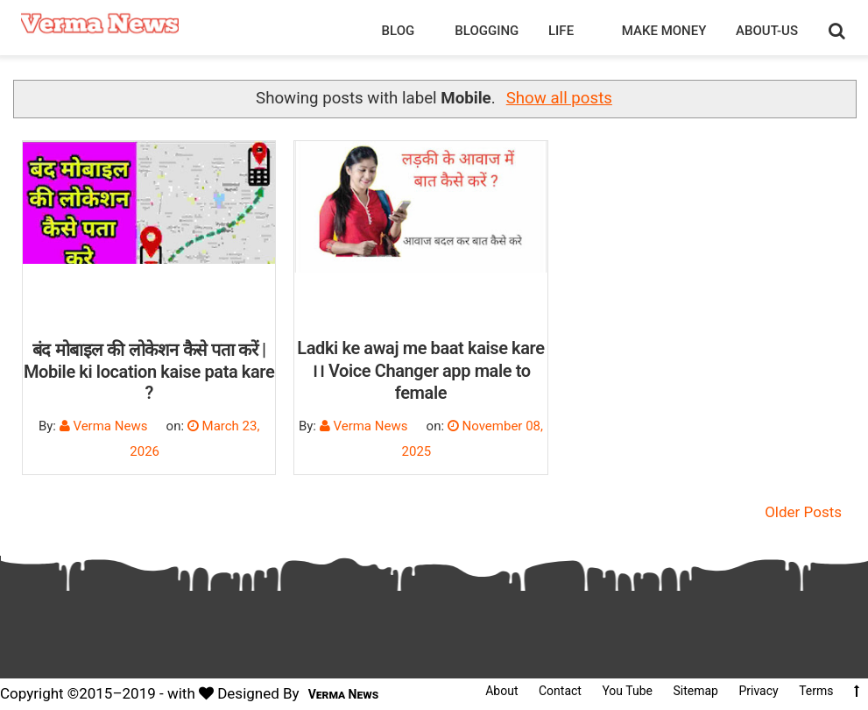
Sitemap (695, 691)
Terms (816, 691)
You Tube (627, 691)
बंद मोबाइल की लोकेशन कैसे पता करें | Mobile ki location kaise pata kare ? (149, 371)
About (501, 691)
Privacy (758, 691)
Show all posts (559, 98)
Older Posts (803, 512)
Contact (560, 691)
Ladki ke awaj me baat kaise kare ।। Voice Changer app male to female (420, 370)
